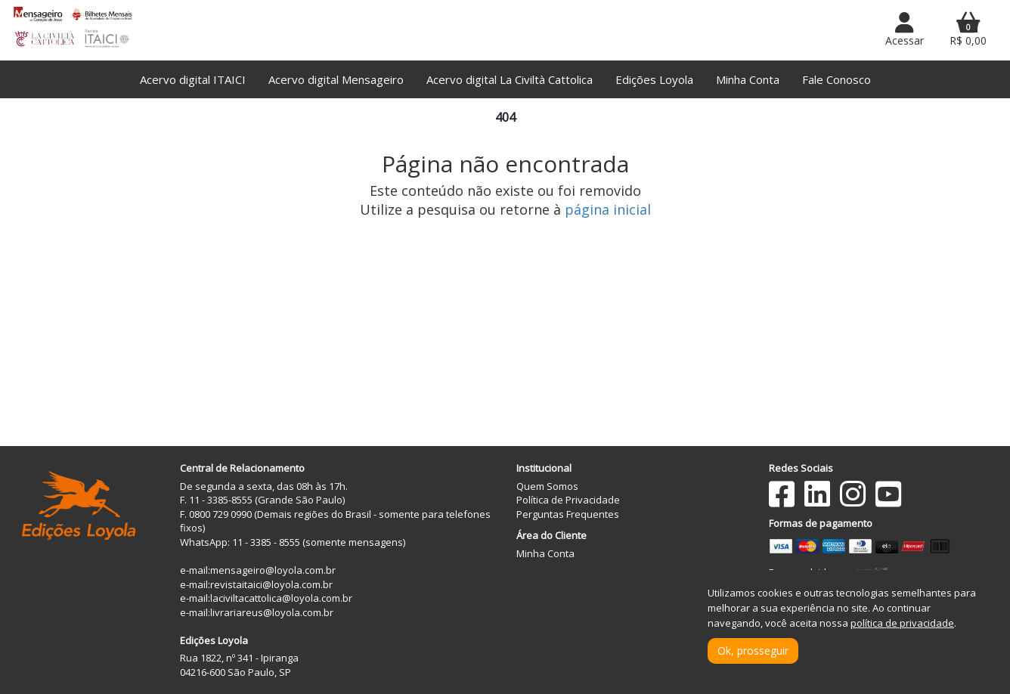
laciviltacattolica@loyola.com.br (281, 598)
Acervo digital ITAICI (193, 79)
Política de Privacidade (568, 500)
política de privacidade (902, 623)
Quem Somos (547, 486)
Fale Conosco (836, 79)
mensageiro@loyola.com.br (273, 570)
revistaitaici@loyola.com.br (271, 584)
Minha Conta (747, 79)
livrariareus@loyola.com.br (271, 612)
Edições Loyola (654, 79)
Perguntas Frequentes (567, 514)
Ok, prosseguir (752, 650)
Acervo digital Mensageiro (336, 79)
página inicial (608, 209)
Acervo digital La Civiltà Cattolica (509, 79)
